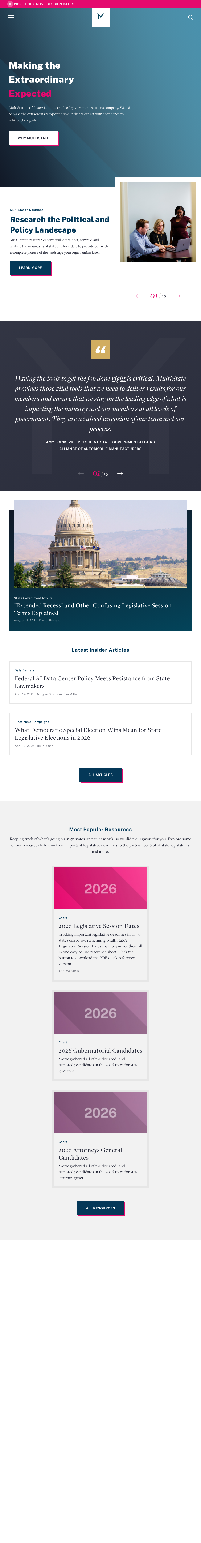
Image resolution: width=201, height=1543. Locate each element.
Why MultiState (33, 138)
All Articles (100, 775)
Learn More (30, 268)
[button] (178, 296)
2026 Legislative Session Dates (44, 4)
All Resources (100, 1208)
